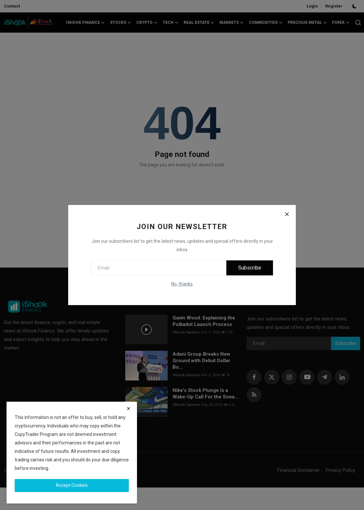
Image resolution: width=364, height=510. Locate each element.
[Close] (286, 214)
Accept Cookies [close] (72, 485)
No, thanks (182, 283)
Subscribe (249, 268)
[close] (128, 408)
